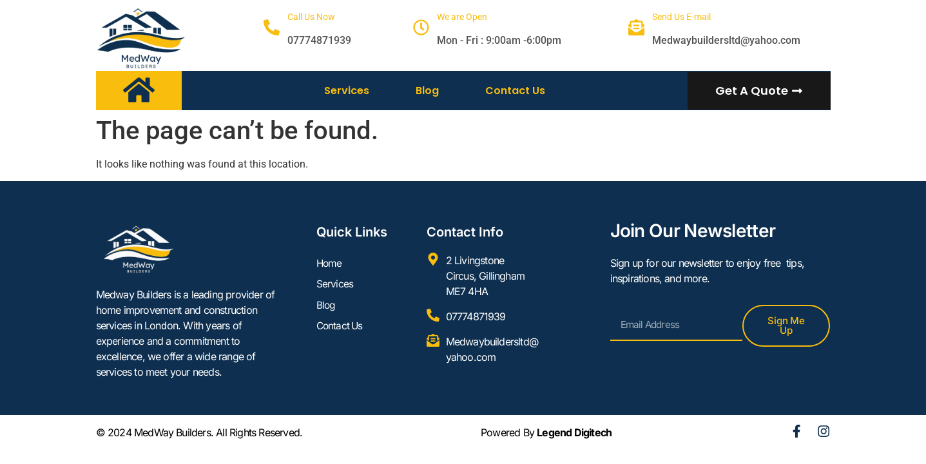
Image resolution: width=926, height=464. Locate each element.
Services (346, 90)
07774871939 (319, 40)
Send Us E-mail (681, 17)
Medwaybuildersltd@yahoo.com (726, 40)
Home (329, 263)
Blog (427, 90)
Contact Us (515, 90)
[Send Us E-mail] (636, 27)
